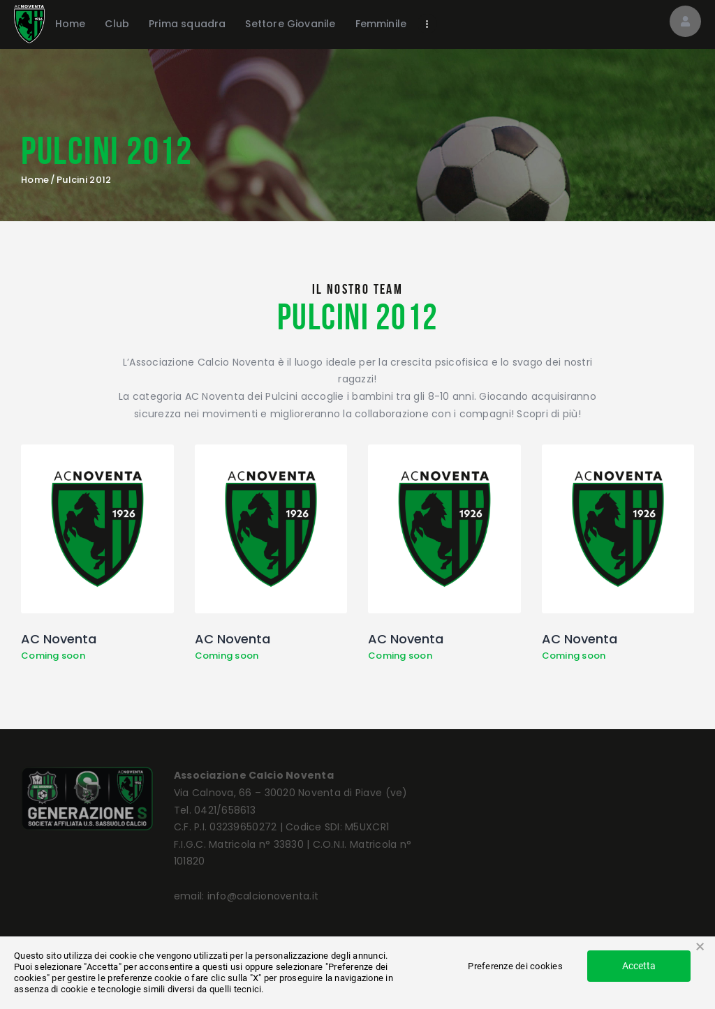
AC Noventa (58, 639)
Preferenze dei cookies (515, 966)
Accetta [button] (639, 965)
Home (35, 180)
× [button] (700, 946)
